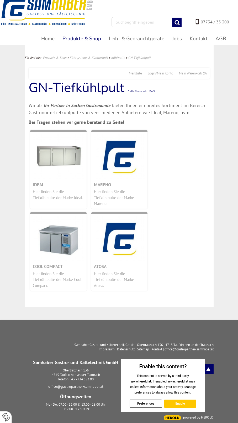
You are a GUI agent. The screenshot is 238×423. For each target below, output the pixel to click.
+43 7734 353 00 (81, 379)
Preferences (145, 403)
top (208, 369)
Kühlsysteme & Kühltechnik (89, 58)
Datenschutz (126, 349)
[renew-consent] (6, 417)
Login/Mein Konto (160, 73)
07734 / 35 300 (215, 21)
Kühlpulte (118, 58)
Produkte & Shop (55, 58)
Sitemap (143, 349)
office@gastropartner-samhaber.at (75, 386)
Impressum (107, 349)
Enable (180, 403)
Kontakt (156, 349)
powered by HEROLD (198, 417)
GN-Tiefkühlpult (139, 58)
